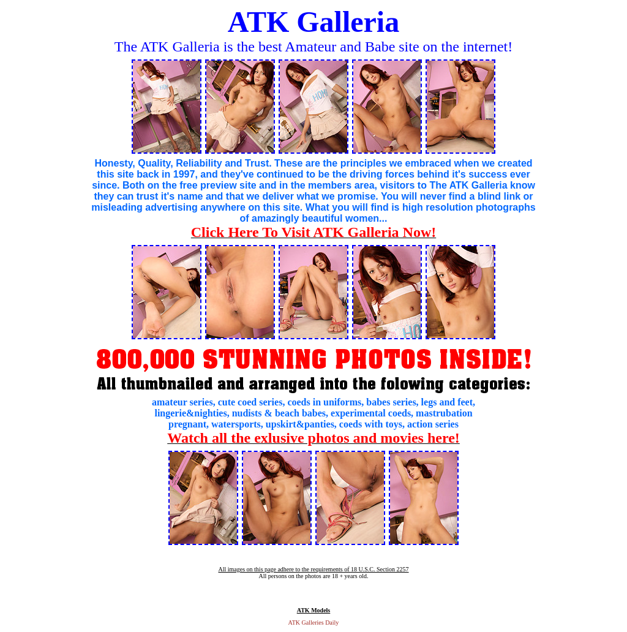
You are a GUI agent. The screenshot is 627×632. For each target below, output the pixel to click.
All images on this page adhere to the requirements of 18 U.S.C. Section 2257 (313, 569)
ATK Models (314, 610)
